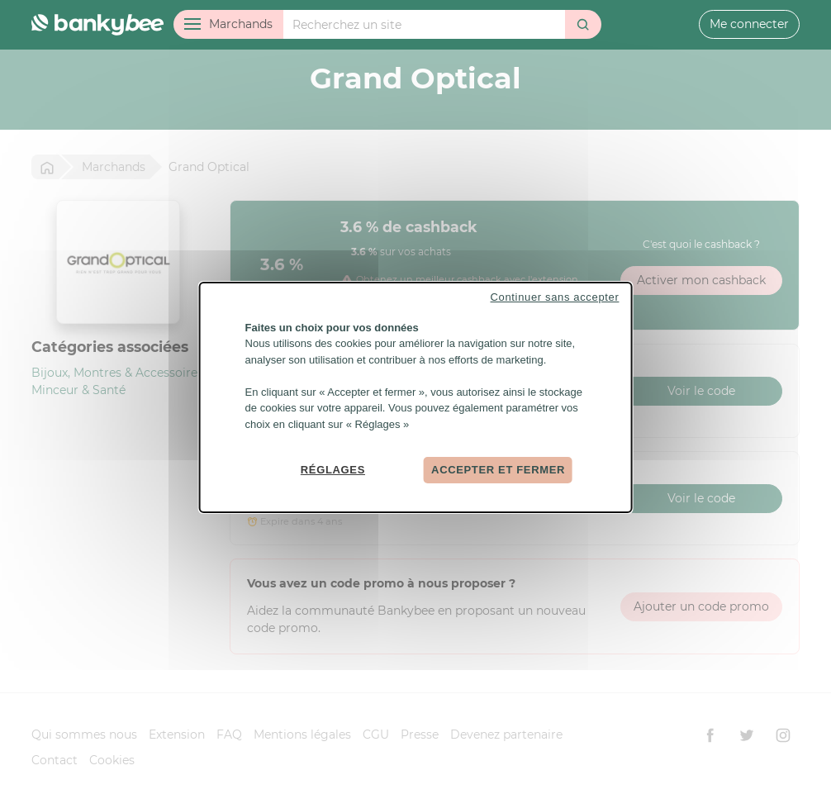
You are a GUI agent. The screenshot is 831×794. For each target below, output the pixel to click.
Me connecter (749, 24)
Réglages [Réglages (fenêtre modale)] (333, 470)
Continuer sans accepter (555, 296)
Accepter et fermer (498, 470)
